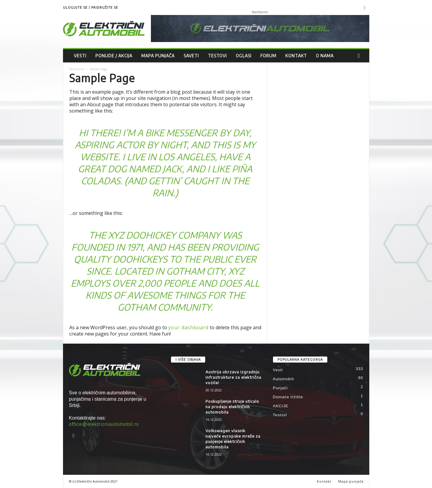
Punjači (280, 388)
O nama (325, 55)
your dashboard (188, 327)
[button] (360, 55)
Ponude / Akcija (113, 55)
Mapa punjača (158, 55)
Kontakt (296, 55)
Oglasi (243, 55)
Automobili (283, 379)
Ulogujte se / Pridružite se (90, 7)
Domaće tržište (288, 397)
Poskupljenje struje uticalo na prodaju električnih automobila (232, 406)
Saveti (191, 55)
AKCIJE (281, 406)
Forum (268, 55)
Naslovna (76, 69)
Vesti (80, 55)
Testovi (217, 55)
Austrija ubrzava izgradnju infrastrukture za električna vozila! (233, 377)
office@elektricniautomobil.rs (104, 424)
